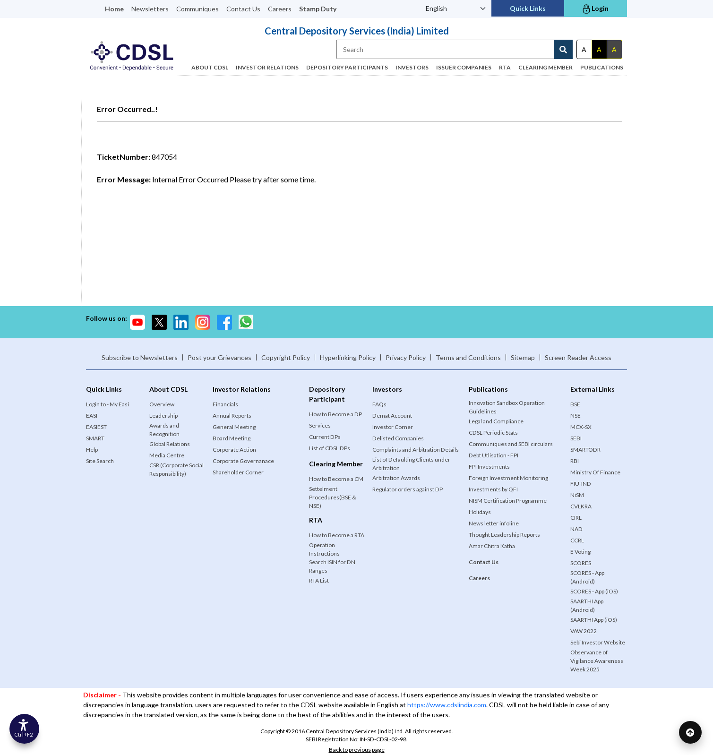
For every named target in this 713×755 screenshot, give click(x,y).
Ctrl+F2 (25, 732)
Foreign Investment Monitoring (508, 477)
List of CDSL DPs (329, 448)
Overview (161, 404)
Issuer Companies (463, 67)
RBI (574, 460)
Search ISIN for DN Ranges (332, 566)
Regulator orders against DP (407, 489)
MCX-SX (581, 426)
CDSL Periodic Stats (493, 432)
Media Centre (166, 455)
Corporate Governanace (243, 460)
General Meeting (234, 426)
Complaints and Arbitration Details (415, 449)
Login (596, 9)
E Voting (580, 551)
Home (114, 9)
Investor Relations (267, 67)
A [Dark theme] (599, 49)
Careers (280, 9)
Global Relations (169, 443)
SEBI (576, 438)
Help (92, 449)
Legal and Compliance (496, 421)
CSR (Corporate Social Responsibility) (176, 469)
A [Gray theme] (614, 49)
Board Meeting (231, 438)
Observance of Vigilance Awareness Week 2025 (596, 661)
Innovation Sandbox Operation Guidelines (507, 407)
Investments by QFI (493, 489)
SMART (95, 438)
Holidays (480, 511)
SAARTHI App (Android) (586, 605)
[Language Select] (456, 8)
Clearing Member (545, 67)
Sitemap (523, 357)
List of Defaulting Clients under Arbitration (411, 464)
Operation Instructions (324, 549)
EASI (91, 415)
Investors (412, 67)
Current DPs (325, 436)
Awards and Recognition (164, 430)
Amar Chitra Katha (492, 545)
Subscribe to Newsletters (140, 357)
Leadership (163, 415)
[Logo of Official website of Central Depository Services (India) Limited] (132, 56)
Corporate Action (234, 449)
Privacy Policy (406, 357)
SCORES (580, 562)
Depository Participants (347, 67)
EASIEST (96, 426)
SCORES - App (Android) (587, 577)
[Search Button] (563, 49)
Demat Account (392, 415)
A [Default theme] (584, 49)
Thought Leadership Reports (504, 534)
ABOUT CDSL (209, 67)
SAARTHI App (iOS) (593, 619)
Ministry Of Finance (595, 472)
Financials (225, 404)
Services (320, 425)
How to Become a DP (335, 414)
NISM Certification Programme (508, 500)
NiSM (577, 494)
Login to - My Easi (107, 404)
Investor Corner (392, 426)
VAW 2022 (583, 631)
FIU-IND (580, 483)
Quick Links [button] (528, 8)
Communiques (197, 9)
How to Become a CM (336, 478)
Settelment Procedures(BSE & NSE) (332, 497)
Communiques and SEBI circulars (511, 443)
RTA (505, 67)
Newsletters (150, 9)
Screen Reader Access (578, 357)
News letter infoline (494, 523)
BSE (575, 404)
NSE (575, 415)
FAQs (379, 404)
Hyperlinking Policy (348, 357)
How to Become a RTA (336, 535)
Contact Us (243, 9)
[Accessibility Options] (26, 727)
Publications (601, 67)
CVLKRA (581, 506)
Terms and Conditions (468, 357)
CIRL (576, 517)
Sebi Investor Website (597, 642)
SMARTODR (585, 449)
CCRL (577, 540)
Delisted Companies (398, 438)
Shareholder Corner (238, 472)
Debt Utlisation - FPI (493, 455)
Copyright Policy (285, 357)
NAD (576, 528)
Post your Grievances (219, 357)
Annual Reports (232, 415)
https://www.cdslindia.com (446, 705)
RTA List (319, 580)
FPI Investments (489, 466)
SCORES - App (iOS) (594, 591)
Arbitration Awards (396, 477)
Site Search (100, 460)
